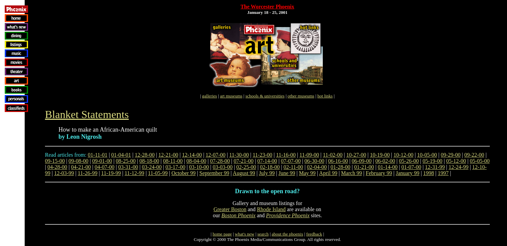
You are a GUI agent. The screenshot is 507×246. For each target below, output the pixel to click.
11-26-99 (87, 173)
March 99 (351, 173)
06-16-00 (338, 161)
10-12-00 (403, 155)
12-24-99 (458, 167)
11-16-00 (286, 155)
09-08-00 (79, 161)
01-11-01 (97, 155)
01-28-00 (341, 167)
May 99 (307, 173)
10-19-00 (380, 155)
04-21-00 (81, 167)
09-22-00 (474, 155)
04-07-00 (105, 167)
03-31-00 (128, 167)
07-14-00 (267, 161)
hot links (325, 95)
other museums (301, 95)
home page (222, 234)
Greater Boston (230, 209)
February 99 (379, 173)
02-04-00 (317, 167)
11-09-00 (309, 155)
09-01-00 (102, 161)
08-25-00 (126, 161)
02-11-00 (293, 167)
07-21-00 (244, 161)
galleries (209, 95)
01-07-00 (411, 167)
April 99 (328, 173)
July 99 (267, 173)
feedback (314, 234)
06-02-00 (385, 161)
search (262, 234)
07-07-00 (291, 161)
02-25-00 (246, 167)
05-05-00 (480, 161)
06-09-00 (362, 161)
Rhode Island (271, 209)
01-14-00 (388, 167)
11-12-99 (134, 173)
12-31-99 (435, 167)
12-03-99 (64, 173)
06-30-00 (314, 161)
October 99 (183, 173)
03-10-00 (199, 167)
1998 (428, 173)
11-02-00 (332, 155)
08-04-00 (197, 161)
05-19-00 (432, 161)
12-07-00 (215, 155)
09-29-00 (451, 155)
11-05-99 (158, 173)
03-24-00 (152, 167)
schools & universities (265, 95)
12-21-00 (168, 155)
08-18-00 (149, 161)
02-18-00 (270, 167)
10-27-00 (356, 155)
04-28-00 (57, 167)
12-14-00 (192, 155)
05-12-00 (456, 161)
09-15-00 (55, 161)
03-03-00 (223, 167)
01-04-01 (121, 155)
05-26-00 (409, 161)
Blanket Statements (87, 114)
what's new (245, 234)
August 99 (244, 173)
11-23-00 (262, 155)
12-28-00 (145, 155)
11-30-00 (239, 155)
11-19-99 (111, 173)
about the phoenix (287, 234)
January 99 (407, 173)
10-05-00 (427, 155)
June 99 (287, 173)
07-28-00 (220, 161)
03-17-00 (176, 167)
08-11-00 (173, 161)
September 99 (214, 173)
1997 (443, 173)
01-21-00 (364, 167)
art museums (231, 95)
